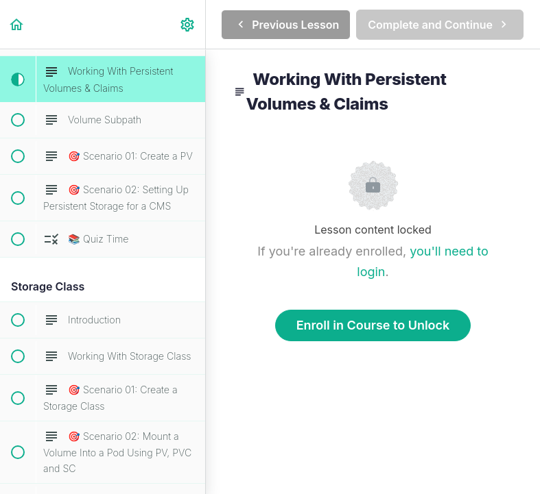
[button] (17, 24)
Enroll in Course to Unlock (373, 325)
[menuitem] (188, 24)
